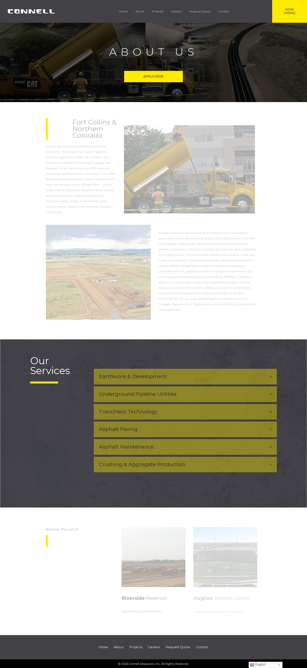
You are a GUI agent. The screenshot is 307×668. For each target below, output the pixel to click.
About (119, 647)
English (258, 665)
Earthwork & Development (133, 376)
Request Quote (178, 647)
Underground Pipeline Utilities (138, 394)
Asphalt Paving (118, 429)
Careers (154, 647)
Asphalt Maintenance (126, 447)
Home (103, 647)
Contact (202, 647)
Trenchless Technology (128, 412)
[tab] (185, 376)
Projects (135, 647)
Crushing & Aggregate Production (142, 464)
